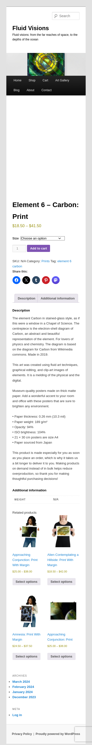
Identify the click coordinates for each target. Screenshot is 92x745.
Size (16, 241)
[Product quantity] (19, 250)
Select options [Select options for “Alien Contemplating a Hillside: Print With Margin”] (61, 584)
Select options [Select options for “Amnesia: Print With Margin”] (27, 659)
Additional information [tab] (58, 301)
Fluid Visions (31, 28)
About (30, 90)
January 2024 (23, 694)
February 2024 (23, 689)
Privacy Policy (22, 736)
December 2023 (24, 699)
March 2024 (21, 684)
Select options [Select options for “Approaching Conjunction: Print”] (61, 659)
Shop (31, 80)
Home (17, 80)
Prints (45, 263)
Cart (45, 80)
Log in (17, 717)
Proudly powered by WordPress (58, 736)
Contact (46, 90)
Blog (16, 90)
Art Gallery (62, 80)
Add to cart (38, 251)
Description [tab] (27, 301)
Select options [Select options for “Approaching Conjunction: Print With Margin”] (27, 584)
